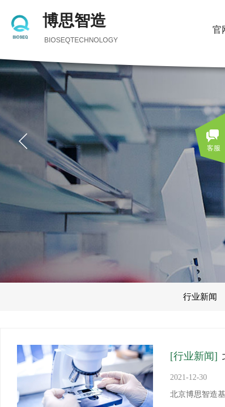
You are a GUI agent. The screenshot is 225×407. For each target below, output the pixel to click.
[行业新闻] (194, 356)
